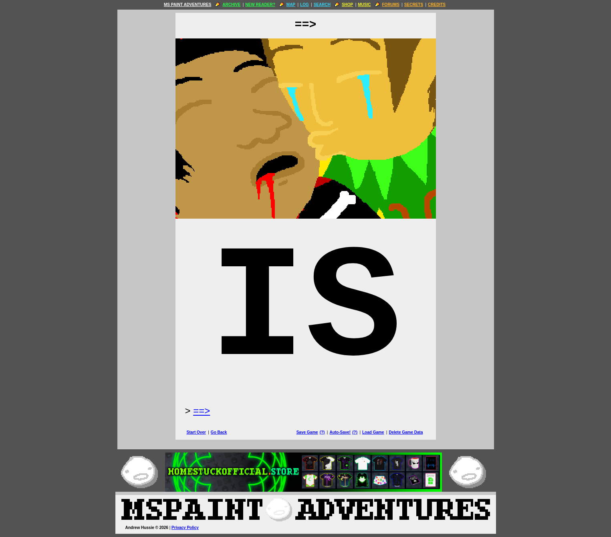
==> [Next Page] (201, 410)
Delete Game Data (406, 432)
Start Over (196, 432)
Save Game (307, 432)
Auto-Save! (340, 432)
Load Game (373, 432)
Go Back (219, 432)
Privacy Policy (185, 527)
